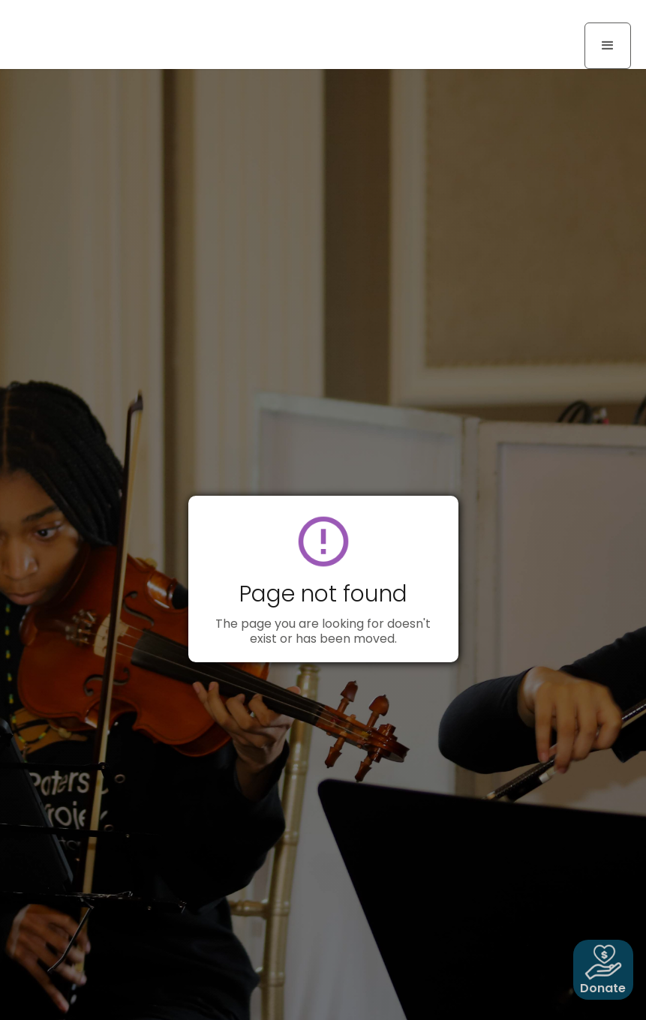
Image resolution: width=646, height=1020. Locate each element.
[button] (607, 45)
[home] (82, 15)
